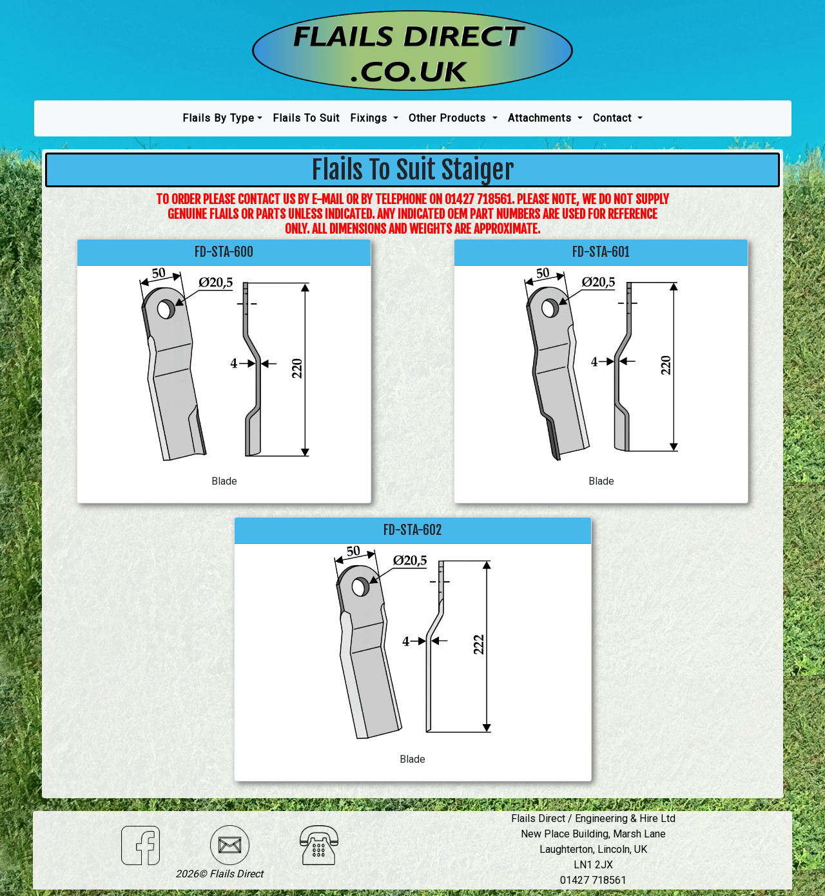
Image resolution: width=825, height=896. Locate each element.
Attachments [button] (541, 118)
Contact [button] (614, 118)
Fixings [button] (370, 118)
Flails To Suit (306, 118)
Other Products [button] (449, 118)
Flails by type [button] (218, 118)
